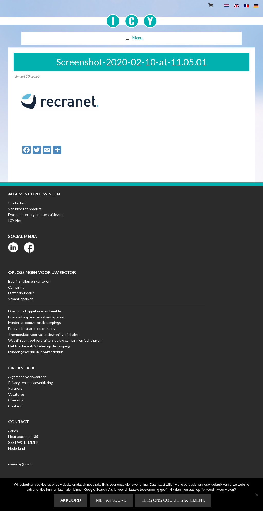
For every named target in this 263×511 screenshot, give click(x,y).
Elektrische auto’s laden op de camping (39, 346)
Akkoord (70, 500)
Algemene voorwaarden (27, 377)
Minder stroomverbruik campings (34, 322)
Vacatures (16, 394)
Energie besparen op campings (32, 328)
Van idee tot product (25, 209)
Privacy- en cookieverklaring (30, 382)
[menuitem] (227, 5)
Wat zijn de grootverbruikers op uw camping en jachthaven (55, 340)
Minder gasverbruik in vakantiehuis (36, 352)
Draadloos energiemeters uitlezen (35, 214)
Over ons (15, 400)
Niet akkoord (111, 500)
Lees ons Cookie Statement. (173, 500)
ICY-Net (15, 220)
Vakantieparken (20, 299)
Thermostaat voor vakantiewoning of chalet (43, 334)
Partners (15, 388)
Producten (16, 203)
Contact (15, 406)
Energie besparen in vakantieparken (36, 317)
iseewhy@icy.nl (20, 464)
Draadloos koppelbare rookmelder (35, 311)
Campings (16, 287)
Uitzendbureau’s (21, 293)
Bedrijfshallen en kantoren (29, 281)
